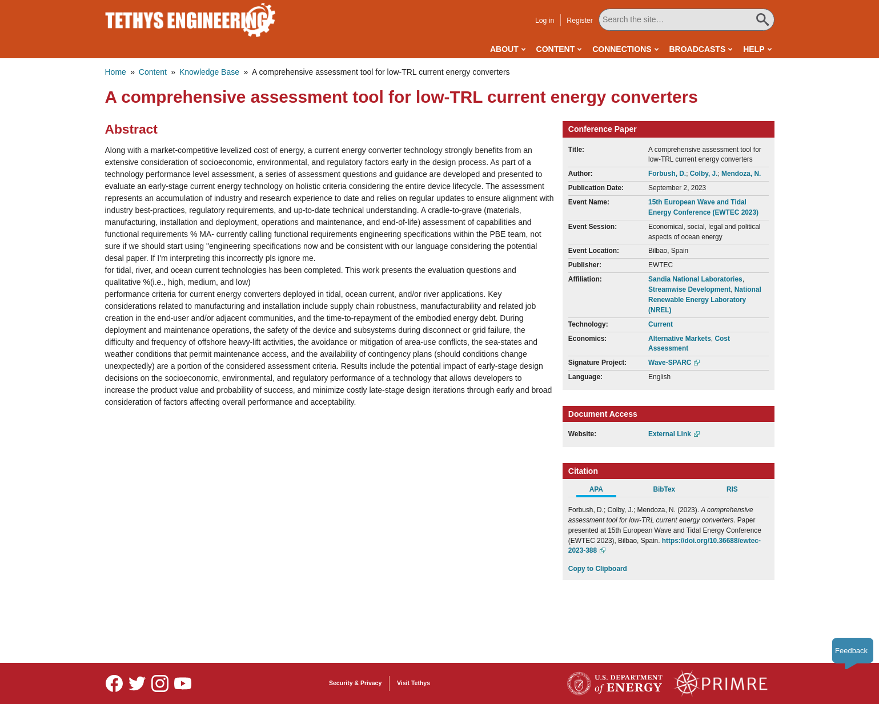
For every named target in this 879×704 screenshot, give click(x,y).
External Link (669, 434)
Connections (621, 49)
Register (580, 21)
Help (753, 49)
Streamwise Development (689, 289)
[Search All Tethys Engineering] (686, 20)
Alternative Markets (679, 339)
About (504, 49)
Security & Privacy (355, 682)
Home (115, 72)
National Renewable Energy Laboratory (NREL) (704, 299)
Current (660, 324)
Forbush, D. (667, 174)
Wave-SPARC (669, 363)
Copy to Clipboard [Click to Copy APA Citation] (597, 569)
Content (555, 49)
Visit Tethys (413, 682)
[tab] (602, 491)
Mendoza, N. (741, 174)
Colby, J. (704, 174)
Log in (544, 21)
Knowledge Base (209, 72)
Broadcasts (697, 49)
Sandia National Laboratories (695, 279)
